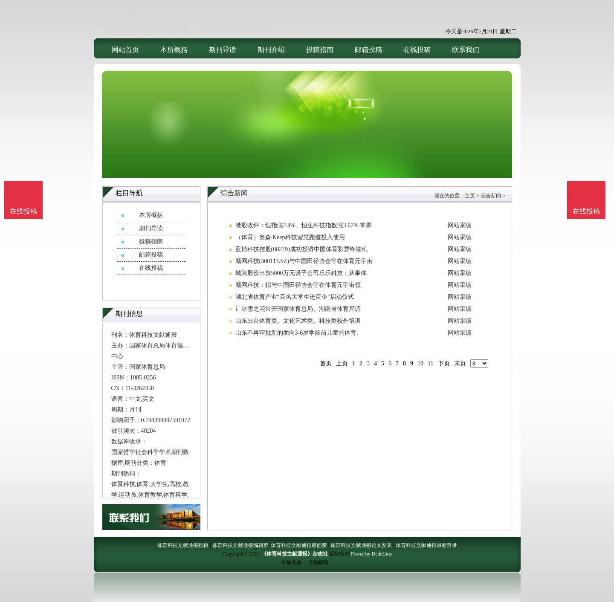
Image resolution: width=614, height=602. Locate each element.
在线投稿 (417, 49)
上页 (342, 363)
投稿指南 (319, 49)
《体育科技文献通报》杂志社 (294, 554)
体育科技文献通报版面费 (299, 545)
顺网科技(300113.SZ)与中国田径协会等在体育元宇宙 (304, 261)
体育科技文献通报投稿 (183, 545)
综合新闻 (491, 196)
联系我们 (465, 49)
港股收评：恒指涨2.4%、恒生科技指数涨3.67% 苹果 (303, 225)
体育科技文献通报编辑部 (240, 545)
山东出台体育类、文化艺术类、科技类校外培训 (298, 321)
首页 (326, 363)
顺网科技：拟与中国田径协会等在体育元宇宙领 (298, 285)
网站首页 (125, 49)
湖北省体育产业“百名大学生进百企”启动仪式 (294, 297)
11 (430, 363)
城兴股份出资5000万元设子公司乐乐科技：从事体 (301, 273)
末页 (460, 363)
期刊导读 (222, 49)
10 (420, 363)
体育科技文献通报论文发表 (361, 545)
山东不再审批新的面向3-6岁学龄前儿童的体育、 (299, 333)
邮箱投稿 (368, 49)
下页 (444, 363)
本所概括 (174, 49)
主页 (470, 196)
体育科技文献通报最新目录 (426, 545)
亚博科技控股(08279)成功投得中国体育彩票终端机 (301, 249)
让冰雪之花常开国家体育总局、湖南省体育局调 (298, 309)
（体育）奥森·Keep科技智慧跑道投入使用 (290, 237)
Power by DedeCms (371, 554)
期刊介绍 (271, 49)
